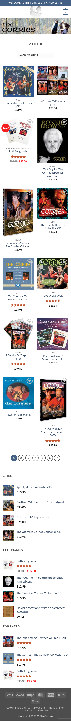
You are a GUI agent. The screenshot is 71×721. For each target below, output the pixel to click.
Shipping (42, 710)
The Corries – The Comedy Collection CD (18, 298)
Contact (29, 710)
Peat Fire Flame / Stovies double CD (52, 357)
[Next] (57, 458)
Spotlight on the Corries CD (18, 104)
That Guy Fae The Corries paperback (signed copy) (52, 172)
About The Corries (18, 707)
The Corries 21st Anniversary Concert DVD (53, 432)
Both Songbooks (18, 151)
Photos (52, 707)
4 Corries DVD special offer (18, 357)
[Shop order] (35, 54)
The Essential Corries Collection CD (53, 227)
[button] (5, 11)
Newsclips (38, 707)
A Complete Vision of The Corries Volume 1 (18, 244)
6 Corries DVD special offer (53, 103)
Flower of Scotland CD (18, 414)
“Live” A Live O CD (52, 295)
